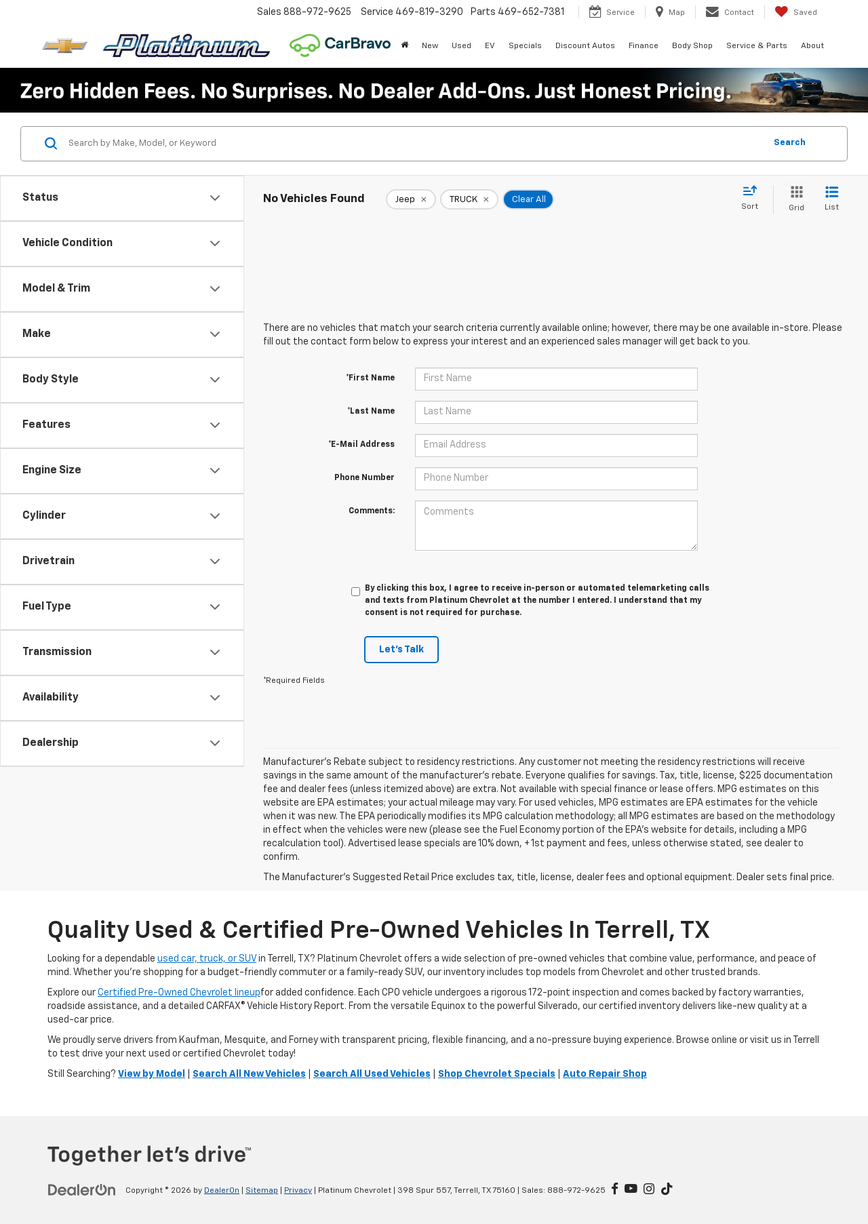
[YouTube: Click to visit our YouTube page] (631, 1190)
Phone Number (364, 478)
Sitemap (261, 1191)
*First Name (370, 378)
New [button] (430, 46)
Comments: (372, 511)
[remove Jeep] (411, 199)
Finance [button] (643, 46)
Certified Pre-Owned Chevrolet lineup (179, 993)
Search (790, 142)
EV (490, 46)
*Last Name (371, 412)
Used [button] (461, 46)
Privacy (298, 1191)
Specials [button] (525, 46)
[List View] (831, 199)
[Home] (404, 46)
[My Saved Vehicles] (795, 12)
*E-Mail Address (361, 445)
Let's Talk (401, 649)
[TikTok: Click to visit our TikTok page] (666, 1190)
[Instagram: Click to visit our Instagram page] (649, 1190)
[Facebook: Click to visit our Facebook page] (614, 1190)
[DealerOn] (82, 1190)
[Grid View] (793, 199)
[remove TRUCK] (469, 199)
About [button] (812, 46)
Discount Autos (585, 46)
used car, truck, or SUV (206, 959)
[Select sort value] (753, 198)
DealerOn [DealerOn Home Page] (221, 1191)
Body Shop (692, 46)
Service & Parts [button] (756, 46)
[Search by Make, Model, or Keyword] (414, 143)
